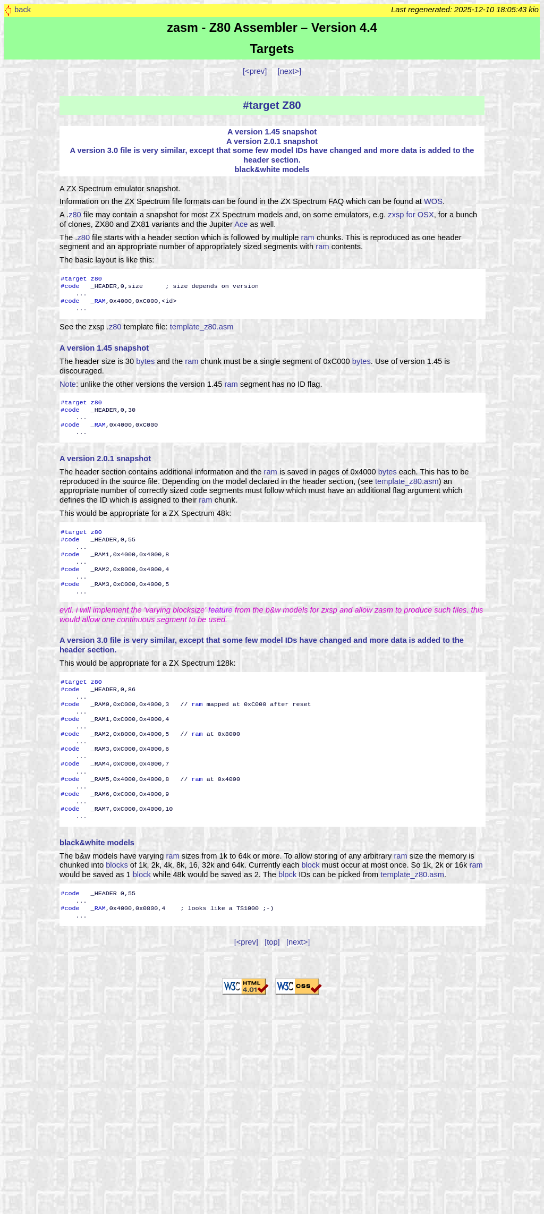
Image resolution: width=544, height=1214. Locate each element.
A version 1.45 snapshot (272, 132)
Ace (241, 224)
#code (70, 286)
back (22, 9)
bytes (145, 361)
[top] (272, 942)
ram (307, 237)
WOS (433, 201)
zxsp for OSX (411, 214)
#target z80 (81, 279)
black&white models (272, 169)
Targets (272, 49)
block (310, 865)
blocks (117, 865)
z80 (75, 214)
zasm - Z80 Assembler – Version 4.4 (272, 28)
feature (220, 610)
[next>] (289, 71)
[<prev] (255, 71)
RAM (100, 301)
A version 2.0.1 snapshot (272, 141)
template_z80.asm (202, 326)
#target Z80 (272, 105)
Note (68, 384)
